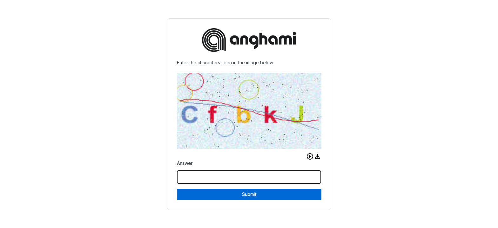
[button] (310, 156)
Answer (184, 163)
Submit (249, 194)
